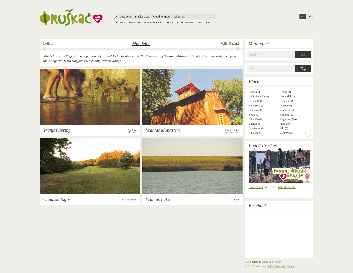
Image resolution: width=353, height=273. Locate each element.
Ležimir (48, 43)
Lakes (169, 22)
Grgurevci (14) (288, 119)
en (302, 16)
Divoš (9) (285, 92)
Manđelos (141, 43)
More (308, 133)
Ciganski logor (56, 199)
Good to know (161, 16)
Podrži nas (256, 187)
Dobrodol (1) (287, 96)
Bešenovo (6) (256, 110)
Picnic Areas (129, 199)
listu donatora (287, 187)
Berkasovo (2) (256, 105)
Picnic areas (184, 22)
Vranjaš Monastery (163, 130)
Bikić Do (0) (256, 119)
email (253, 54)
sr (310, 16)
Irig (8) (284, 128)
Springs (132, 130)
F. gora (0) (286, 105)
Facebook (258, 205)
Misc (200, 22)
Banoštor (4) (255, 92)
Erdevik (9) (286, 101)
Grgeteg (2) (286, 114)
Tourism (134, 22)
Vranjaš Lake (158, 199)
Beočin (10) (255, 101)
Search (253, 68)
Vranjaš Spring (57, 130)
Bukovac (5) (255, 132)
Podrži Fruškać (263, 145)
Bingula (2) (255, 123)
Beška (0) (254, 114)
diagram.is (255, 261)
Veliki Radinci (230, 43)
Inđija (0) (285, 123)
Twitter (291, 266)
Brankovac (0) (256, 128)
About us (179, 16)
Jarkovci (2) (287, 132)
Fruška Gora (142, 16)
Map (122, 22)
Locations (125, 16)
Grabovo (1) (287, 110)
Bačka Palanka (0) (259, 96)
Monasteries (152, 22)
